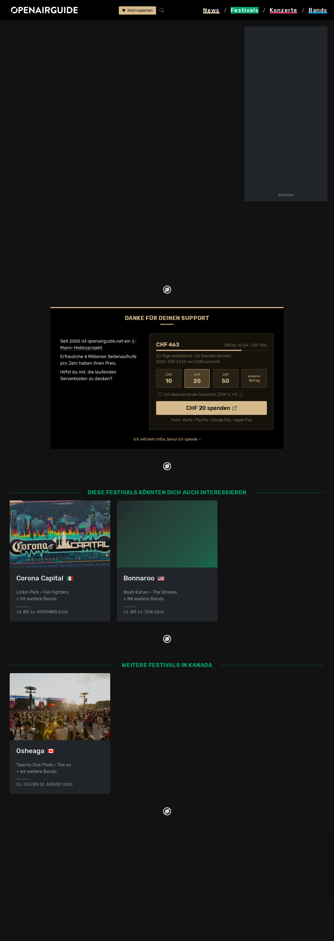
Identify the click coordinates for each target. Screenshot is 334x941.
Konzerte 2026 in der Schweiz (121, 904)
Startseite (17, 28)
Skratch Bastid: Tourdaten (58, 217)
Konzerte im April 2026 (114, 884)
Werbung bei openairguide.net (201, 871)
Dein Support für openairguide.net (206, 864)
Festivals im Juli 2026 (32, 897)
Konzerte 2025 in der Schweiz (121, 897)
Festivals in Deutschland (35, 871)
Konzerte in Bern (107, 871)
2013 (94, 143)
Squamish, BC (173, 49)
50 (225, 378)
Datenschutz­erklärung (193, 878)
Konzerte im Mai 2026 (112, 891)
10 (168, 378)
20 (197, 378)
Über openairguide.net (193, 858)
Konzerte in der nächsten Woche (123, 878)
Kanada (64, 28)
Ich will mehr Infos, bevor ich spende (165, 439)
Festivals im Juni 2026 (33, 891)
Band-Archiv (113, 28)
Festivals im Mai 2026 (32, 884)
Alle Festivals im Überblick (37, 911)
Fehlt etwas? (142, 217)
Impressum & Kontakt (192, 884)
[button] (209, 62)
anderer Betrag (254, 378)
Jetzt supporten (137, 10)
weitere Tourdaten (205, 143)
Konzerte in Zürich (109, 864)
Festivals (42, 28)
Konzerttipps (103, 858)
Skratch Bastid (146, 28)
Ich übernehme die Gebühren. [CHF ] (201, 394)
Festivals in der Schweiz (34, 864)
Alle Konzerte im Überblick (117, 911)
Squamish (86, 28)
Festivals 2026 (25, 878)
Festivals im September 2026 (40, 904)
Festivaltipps (23, 858)
